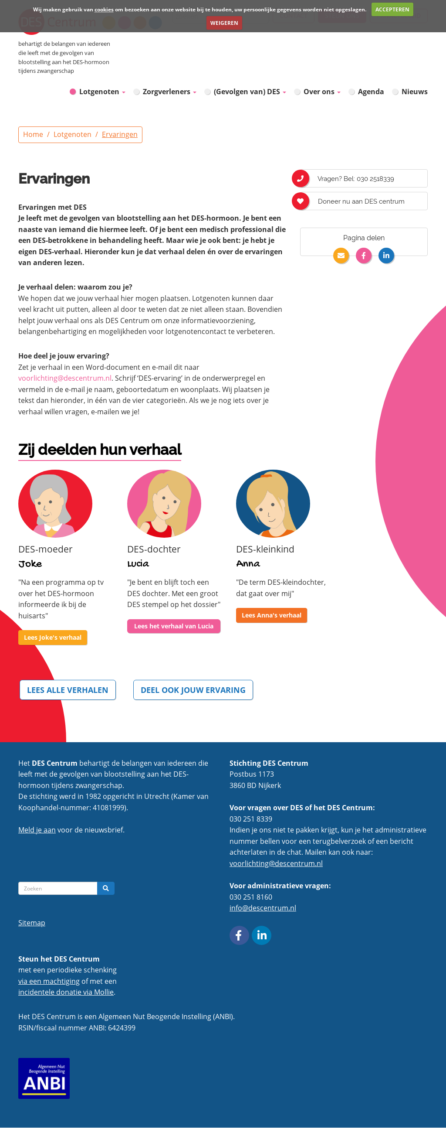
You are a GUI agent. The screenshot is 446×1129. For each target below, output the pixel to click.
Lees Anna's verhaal (271, 615)
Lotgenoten (102, 91)
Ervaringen (120, 134)
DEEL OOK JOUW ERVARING (195, 690)
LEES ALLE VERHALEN (68, 690)
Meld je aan (37, 831)
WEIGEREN (224, 23)
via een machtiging (49, 983)
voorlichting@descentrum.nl (65, 378)
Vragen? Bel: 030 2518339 (347, 178)
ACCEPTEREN (392, 9)
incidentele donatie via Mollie (66, 994)
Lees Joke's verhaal (52, 637)
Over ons (322, 91)
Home (33, 134)
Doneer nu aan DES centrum (352, 201)
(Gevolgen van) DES (250, 91)
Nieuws (415, 91)
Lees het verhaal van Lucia (173, 626)
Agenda (371, 91)
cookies (104, 9)
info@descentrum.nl (263, 909)
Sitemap (31, 924)
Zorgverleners (169, 91)
